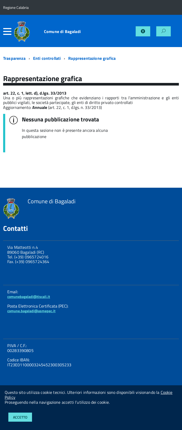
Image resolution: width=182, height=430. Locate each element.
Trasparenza (14, 58)
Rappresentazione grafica (92, 58)
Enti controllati (47, 58)
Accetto (20, 417)
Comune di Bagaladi (62, 31)
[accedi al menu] (8, 31)
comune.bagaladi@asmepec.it (31, 311)
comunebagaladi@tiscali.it (28, 296)
